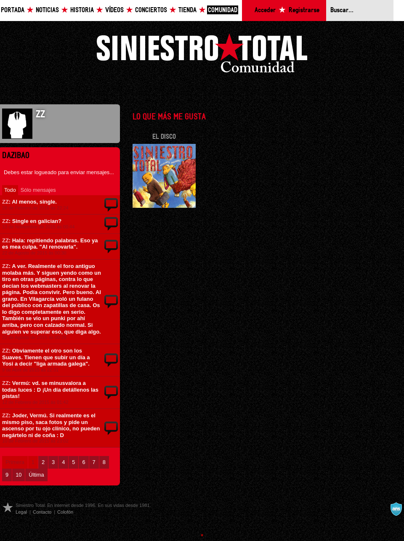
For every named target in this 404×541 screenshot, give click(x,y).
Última (36, 475)
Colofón (65, 511)
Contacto (42, 511)
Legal (21, 511)
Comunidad (222, 10)
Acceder (265, 10)
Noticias (47, 10)
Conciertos (151, 10)
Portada (12, 10)
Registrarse (304, 10)
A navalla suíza (396, 509)
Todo (10, 190)
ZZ (5, 202)
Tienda (187, 10)
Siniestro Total (202, 55)
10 (18, 475)
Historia (82, 10)
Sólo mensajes (38, 190)
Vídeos (114, 10)
